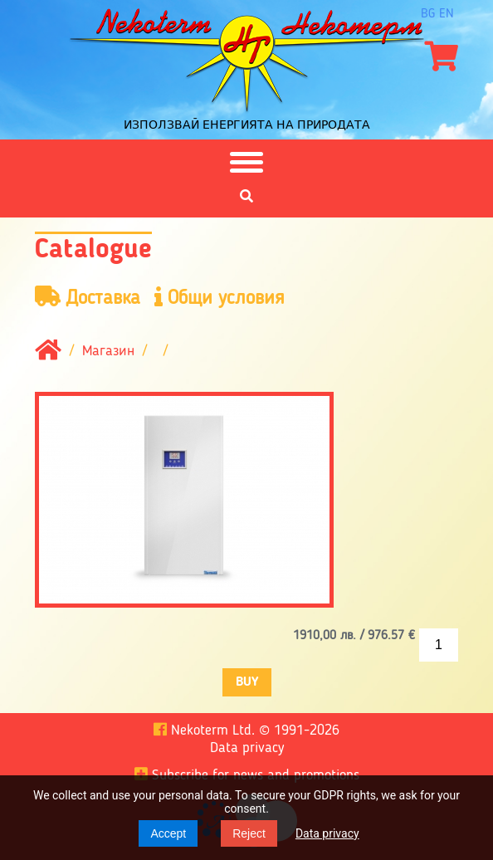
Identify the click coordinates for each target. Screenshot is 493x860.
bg (428, 14)
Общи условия (219, 297)
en (446, 14)
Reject (249, 833)
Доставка (87, 297)
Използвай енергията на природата (247, 124)
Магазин (108, 351)
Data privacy (327, 833)
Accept (168, 833)
